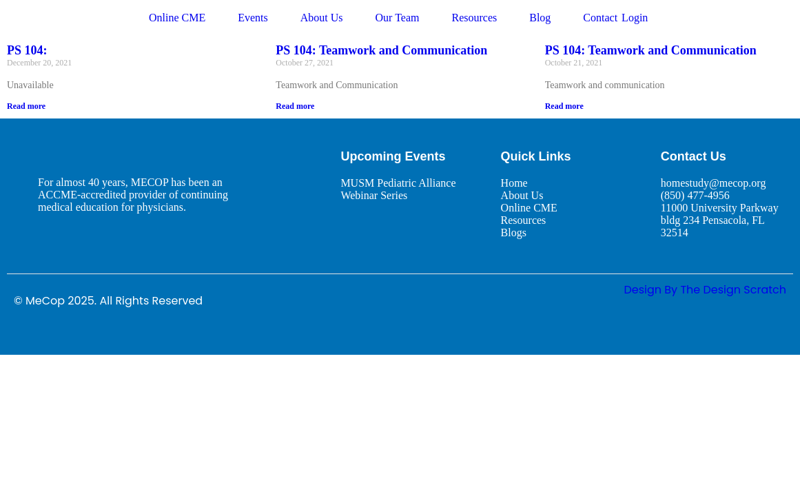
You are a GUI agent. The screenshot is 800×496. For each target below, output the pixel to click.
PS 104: (27, 50)
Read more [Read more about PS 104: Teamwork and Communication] (295, 106)
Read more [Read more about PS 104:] (26, 106)
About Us (321, 17)
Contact (600, 17)
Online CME (177, 17)
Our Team (398, 17)
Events (253, 17)
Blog (540, 17)
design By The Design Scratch (705, 290)
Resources (474, 17)
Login (635, 17)
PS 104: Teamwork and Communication (381, 50)
